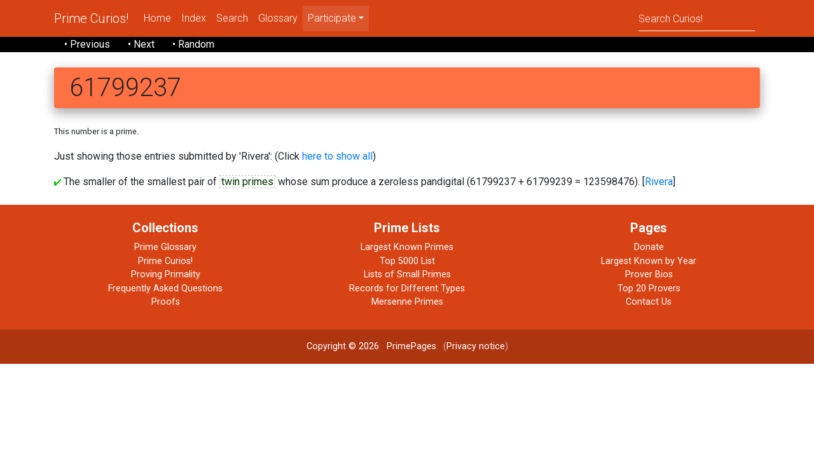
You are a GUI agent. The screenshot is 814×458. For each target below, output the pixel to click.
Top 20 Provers (648, 288)
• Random (193, 44)
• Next (141, 44)
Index (193, 18)
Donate (649, 247)
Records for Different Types (407, 288)
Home (157, 18)
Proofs (165, 301)
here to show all (337, 156)
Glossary (278, 18)
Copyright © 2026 (343, 346)
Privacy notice (475, 346)
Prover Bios (649, 274)
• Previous (87, 44)
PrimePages (411, 346)
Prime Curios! (91, 18)
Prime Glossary (165, 247)
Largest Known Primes (407, 247)
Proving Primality (165, 274)
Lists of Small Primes (407, 274)
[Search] (696, 18)
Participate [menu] (332, 18)
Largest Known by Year (648, 261)
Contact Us (649, 301)
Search (232, 18)
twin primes (247, 182)
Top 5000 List (407, 261)
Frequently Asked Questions (165, 288)
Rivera (659, 182)
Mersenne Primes (407, 301)
